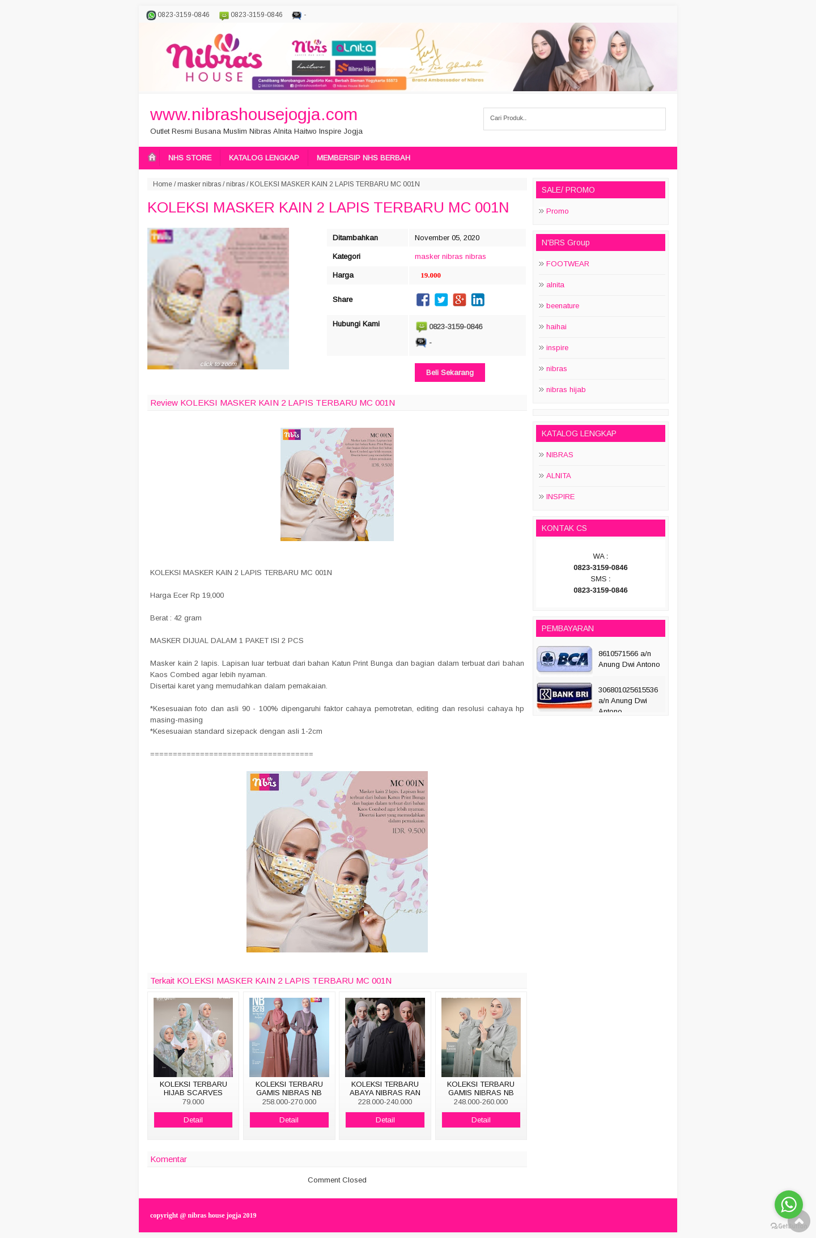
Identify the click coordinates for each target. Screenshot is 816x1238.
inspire (557, 347)
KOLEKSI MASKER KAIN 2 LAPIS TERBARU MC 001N (328, 207)
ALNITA (558, 475)
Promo (557, 211)
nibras (235, 184)
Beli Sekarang (450, 372)
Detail (193, 1120)
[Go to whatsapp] (789, 1204)
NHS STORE (189, 158)
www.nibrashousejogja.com (254, 114)
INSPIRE (560, 496)
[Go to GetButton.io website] (789, 1226)
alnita (555, 284)
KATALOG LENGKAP (264, 158)
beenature (562, 305)
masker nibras (199, 184)
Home (162, 184)
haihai (556, 326)
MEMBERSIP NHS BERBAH (363, 158)
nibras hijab (566, 389)
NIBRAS (559, 454)
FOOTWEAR (567, 263)
